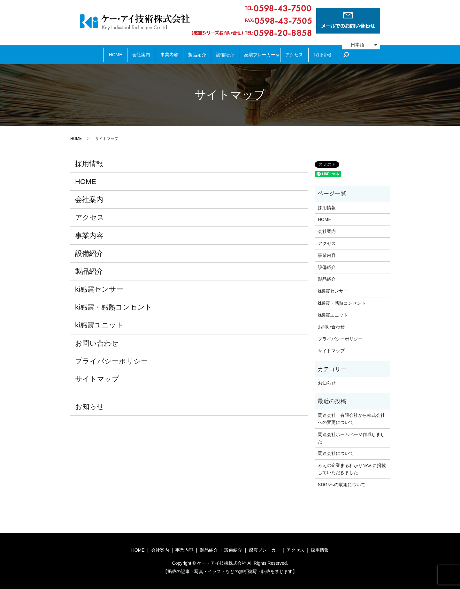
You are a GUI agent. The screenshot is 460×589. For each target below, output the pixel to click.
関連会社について (336, 453)
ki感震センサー (99, 289)
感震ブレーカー (264, 54)
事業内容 (165, 54)
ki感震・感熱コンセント (113, 307)
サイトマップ (97, 379)
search (357, 54)
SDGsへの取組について (341, 484)
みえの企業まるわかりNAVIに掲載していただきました (352, 469)
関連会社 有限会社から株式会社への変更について (351, 419)
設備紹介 (226, 54)
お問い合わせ (97, 343)
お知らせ (89, 406)
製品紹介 (196, 54)
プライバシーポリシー (111, 361)
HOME (105, 54)
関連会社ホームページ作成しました (351, 438)
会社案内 (134, 54)
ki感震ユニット (99, 325)
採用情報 (332, 54)
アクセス (301, 54)
